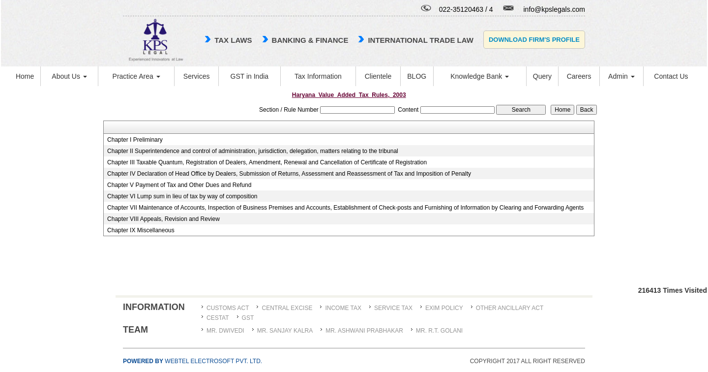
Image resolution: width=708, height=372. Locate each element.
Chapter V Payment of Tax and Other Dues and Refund (179, 185)
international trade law (420, 40)
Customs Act (227, 308)
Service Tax (393, 308)
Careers (579, 76)
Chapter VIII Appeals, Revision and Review (163, 219)
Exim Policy (444, 308)
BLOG (416, 76)
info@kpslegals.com (555, 9)
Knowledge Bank (479, 76)
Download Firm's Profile (534, 39)
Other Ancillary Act (510, 308)
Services (196, 76)
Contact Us (671, 76)
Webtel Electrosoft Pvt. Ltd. (192, 361)
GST (248, 317)
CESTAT (217, 317)
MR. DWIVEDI (225, 330)
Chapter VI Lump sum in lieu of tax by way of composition (182, 196)
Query (542, 76)
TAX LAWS (233, 40)
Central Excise (287, 308)
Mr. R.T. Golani (439, 330)
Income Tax (343, 308)
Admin (621, 76)
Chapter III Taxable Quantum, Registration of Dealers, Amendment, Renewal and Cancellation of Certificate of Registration (267, 162)
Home (25, 76)
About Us (69, 76)
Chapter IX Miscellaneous (141, 230)
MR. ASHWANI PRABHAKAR (364, 330)
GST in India (250, 76)
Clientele (378, 76)
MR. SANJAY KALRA (285, 330)
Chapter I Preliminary (135, 139)
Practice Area (136, 76)
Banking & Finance (310, 40)
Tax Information (318, 76)
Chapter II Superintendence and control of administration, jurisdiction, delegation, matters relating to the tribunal (252, 151)
